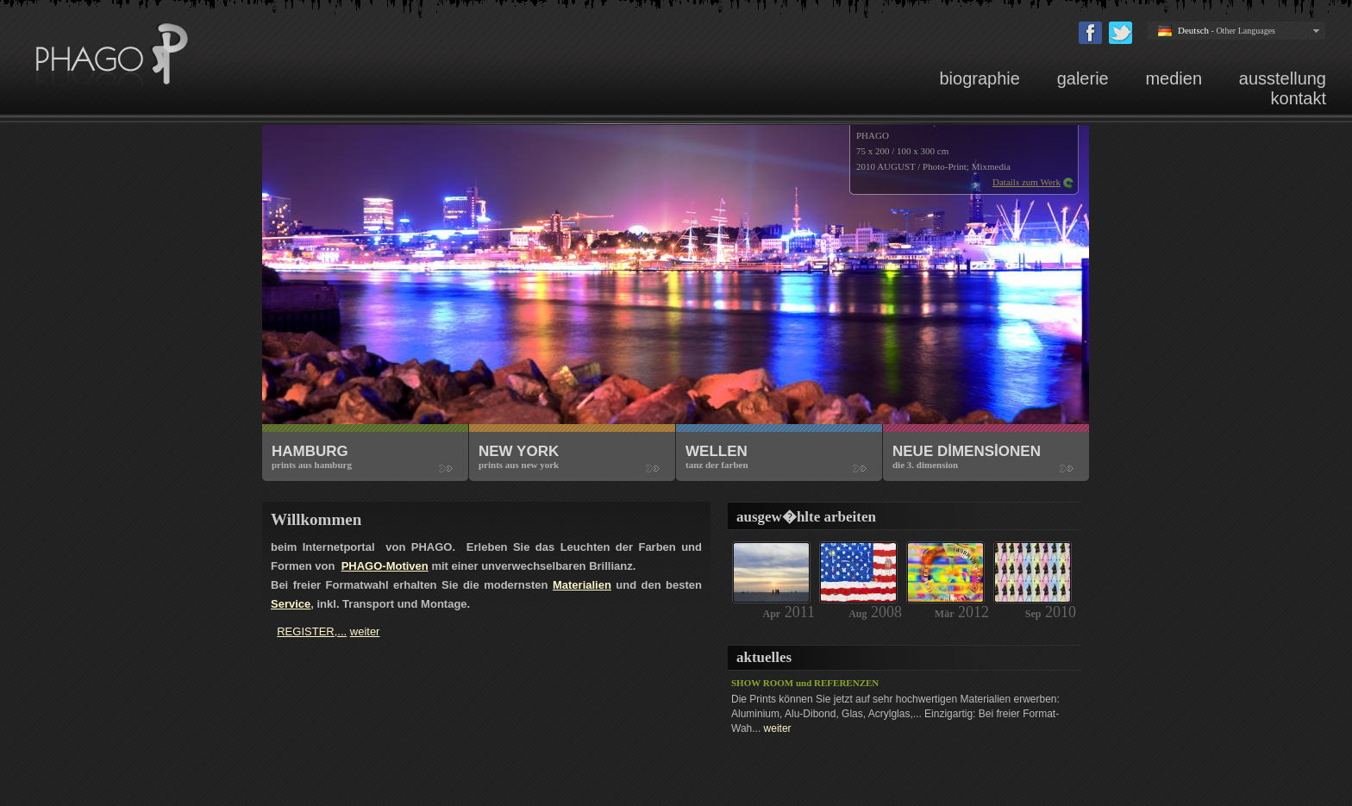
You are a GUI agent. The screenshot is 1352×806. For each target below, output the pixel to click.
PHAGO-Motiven (385, 565)
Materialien (582, 584)
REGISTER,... (312, 631)
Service (290, 603)
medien (1173, 78)
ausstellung (1282, 78)
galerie (1083, 78)
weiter (778, 728)
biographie (979, 78)
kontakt (1298, 98)
